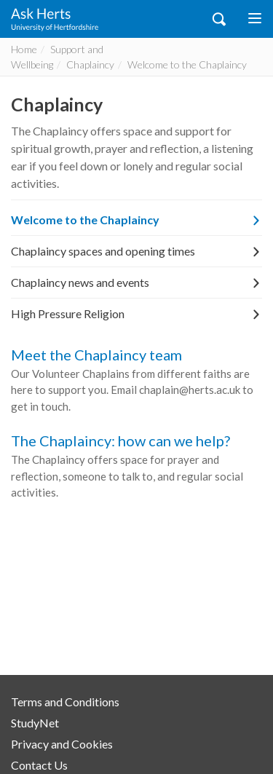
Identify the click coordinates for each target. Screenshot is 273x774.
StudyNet (35, 723)
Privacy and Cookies (62, 744)
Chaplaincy (90, 64)
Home (24, 49)
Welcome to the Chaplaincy (136, 219)
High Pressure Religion (136, 313)
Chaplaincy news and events (136, 282)
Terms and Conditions (65, 701)
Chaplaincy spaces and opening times (136, 251)
